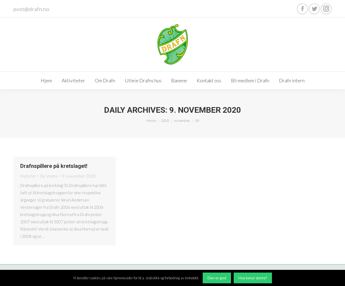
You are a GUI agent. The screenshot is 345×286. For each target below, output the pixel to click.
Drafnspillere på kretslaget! (53, 166)
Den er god (217, 278)
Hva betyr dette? (253, 278)
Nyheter (28, 175)
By (49, 175)
